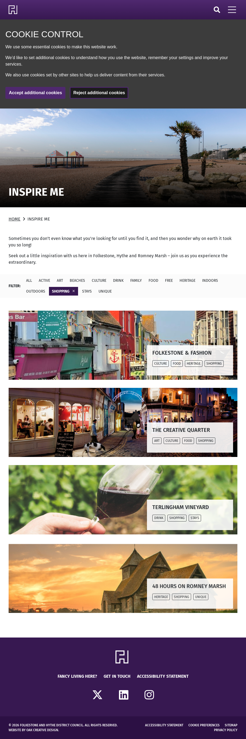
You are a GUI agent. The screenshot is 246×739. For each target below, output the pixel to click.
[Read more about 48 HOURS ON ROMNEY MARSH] (123, 586)
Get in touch (117, 676)
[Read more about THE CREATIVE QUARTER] (123, 422)
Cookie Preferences (204, 725)
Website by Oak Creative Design (33, 730)
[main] (123, 373)
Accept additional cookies (35, 92)
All (29, 280)
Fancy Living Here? (77, 676)
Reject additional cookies (99, 92)
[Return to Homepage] (14, 9)
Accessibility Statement (163, 676)
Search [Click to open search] (217, 9)
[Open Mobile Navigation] (232, 9)
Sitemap (231, 725)
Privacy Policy (225, 730)
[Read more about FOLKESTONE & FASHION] (123, 345)
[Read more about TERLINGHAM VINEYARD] (123, 499)
